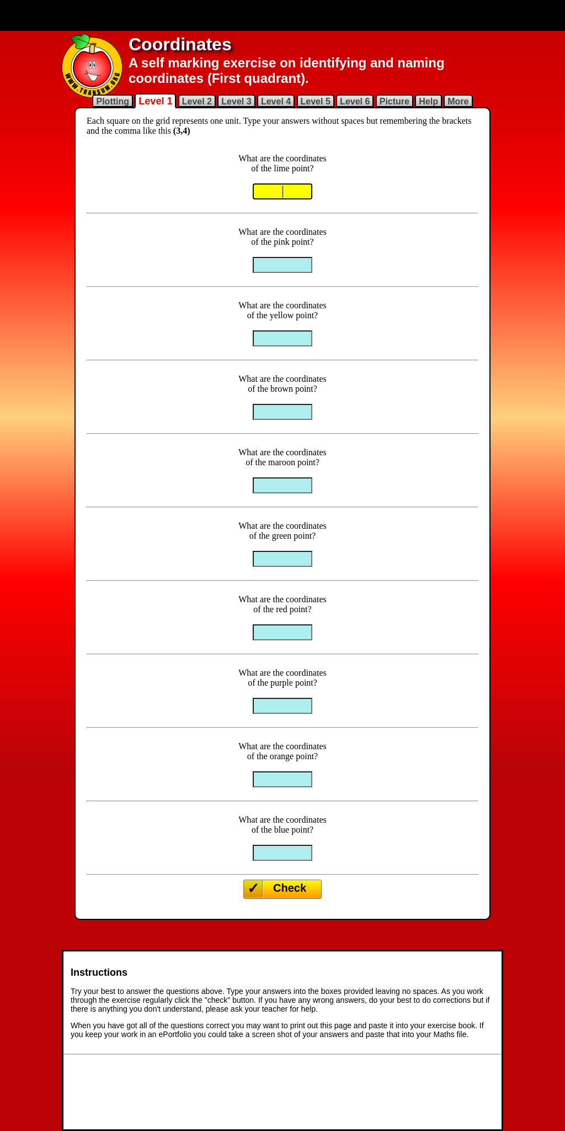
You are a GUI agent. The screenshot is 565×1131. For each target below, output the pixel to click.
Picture (394, 101)
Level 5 (316, 101)
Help (428, 101)
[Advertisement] (282, 15)
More (457, 101)
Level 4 (276, 101)
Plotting (112, 101)
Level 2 (197, 101)
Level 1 (155, 101)
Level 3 (236, 101)
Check (289, 888)
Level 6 (355, 101)
